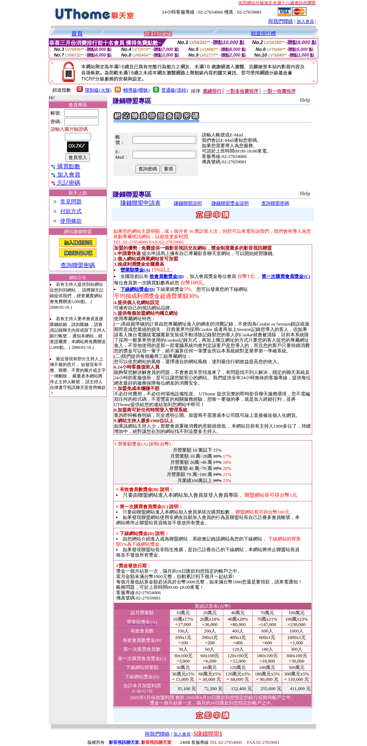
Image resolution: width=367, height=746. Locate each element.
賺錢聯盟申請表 (140, 203)
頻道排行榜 (263, 33)
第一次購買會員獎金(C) (286, 276)
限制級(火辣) (98, 90)
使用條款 (71, 221)
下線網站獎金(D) (137, 289)
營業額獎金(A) (135, 270)
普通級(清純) (174, 90)
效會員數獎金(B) (166, 276)
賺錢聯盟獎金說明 (230, 203)
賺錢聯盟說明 (188, 203)
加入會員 (305, 21)
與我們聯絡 (280, 21)
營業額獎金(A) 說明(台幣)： (144, 444)
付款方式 (71, 211)
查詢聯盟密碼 (78, 265)
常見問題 (71, 201)
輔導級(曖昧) (136, 90)
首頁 (77, 33)
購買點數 (65, 166)
